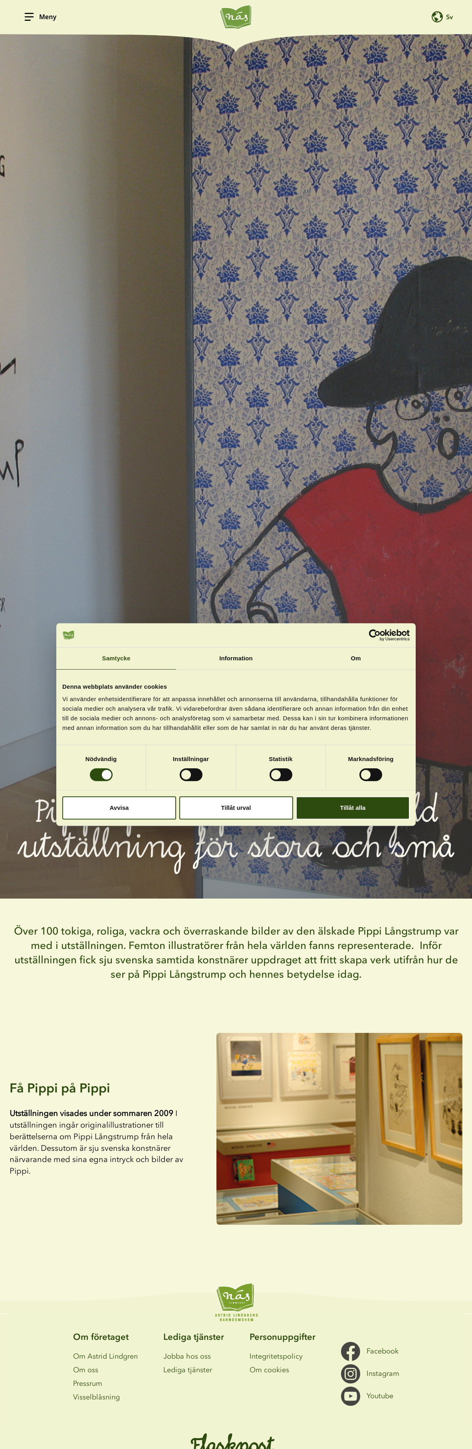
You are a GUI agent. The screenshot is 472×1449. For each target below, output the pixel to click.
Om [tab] (356, 658)
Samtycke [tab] (116, 658)
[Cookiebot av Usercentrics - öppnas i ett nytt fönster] (375, 635)
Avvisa (119, 807)
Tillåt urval (236, 807)
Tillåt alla (353, 807)
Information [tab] (236, 658)
